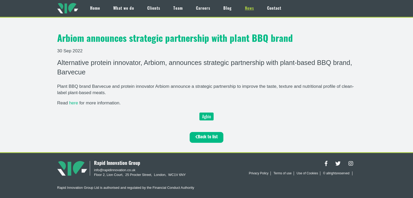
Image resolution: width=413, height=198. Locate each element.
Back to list (206, 137)
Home (95, 9)
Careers (203, 9)
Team (178, 9)
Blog (227, 9)
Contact (274, 9)
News (249, 9)
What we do (123, 9)
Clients (153, 9)
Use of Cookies (307, 173)
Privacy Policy (259, 173)
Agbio (206, 116)
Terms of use (282, 173)
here (74, 102)
